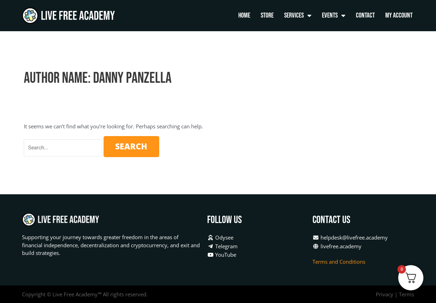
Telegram (222, 246)
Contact (365, 15)
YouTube (221, 254)
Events (333, 16)
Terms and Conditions (339, 261)
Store (267, 15)
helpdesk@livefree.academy (350, 237)
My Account (399, 15)
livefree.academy (336, 246)
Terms (406, 294)
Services (297, 16)
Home (244, 15)
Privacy (384, 294)
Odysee (220, 237)
